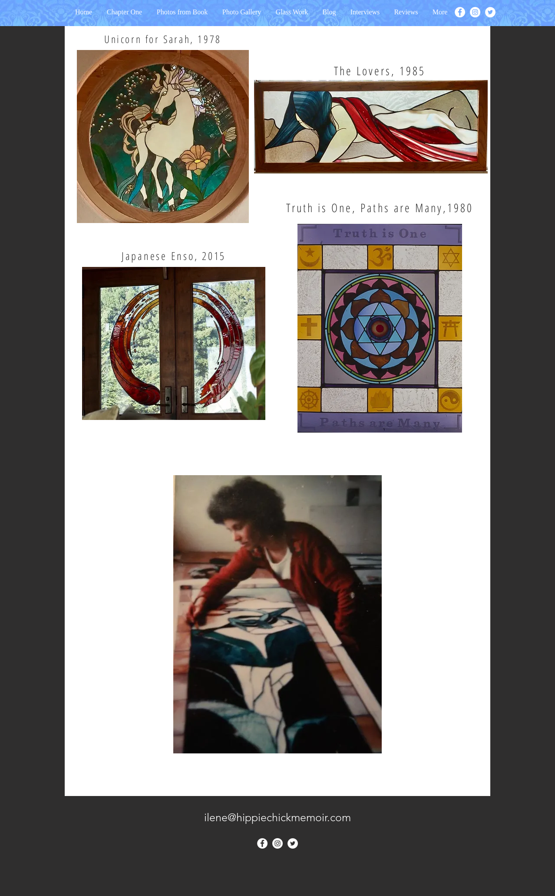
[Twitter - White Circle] (490, 12)
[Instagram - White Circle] (475, 12)
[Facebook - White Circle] (460, 12)
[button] (365, 12)
